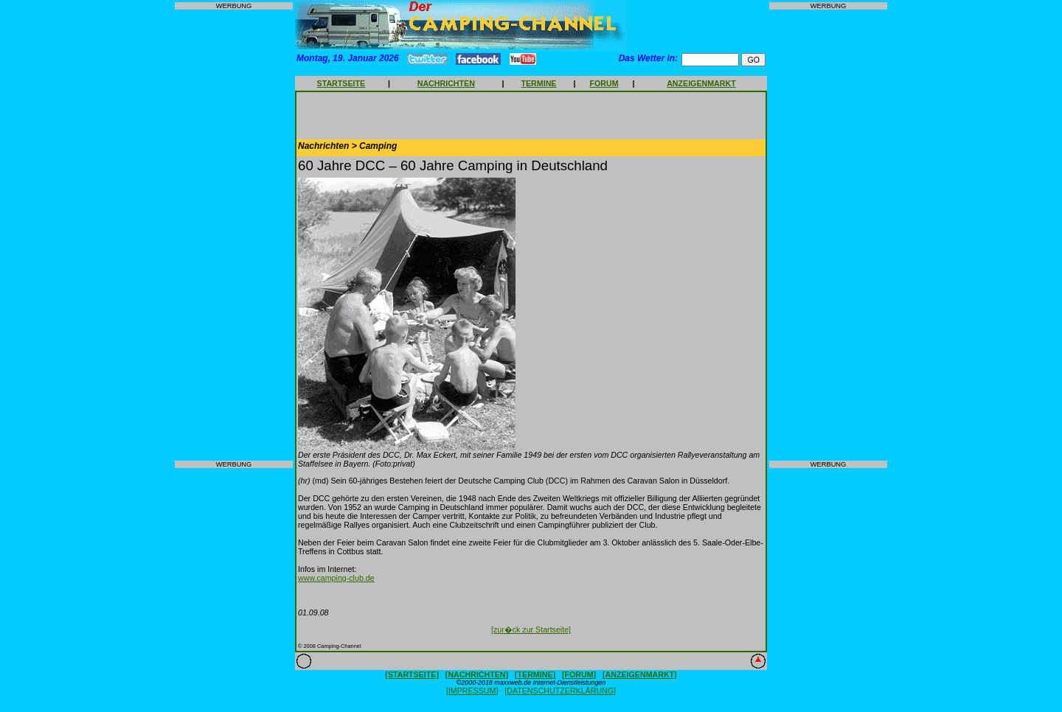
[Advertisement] (234, 235)
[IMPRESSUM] (472, 690)
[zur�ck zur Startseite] (531, 629)
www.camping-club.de (336, 577)
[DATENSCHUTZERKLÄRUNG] (560, 690)
